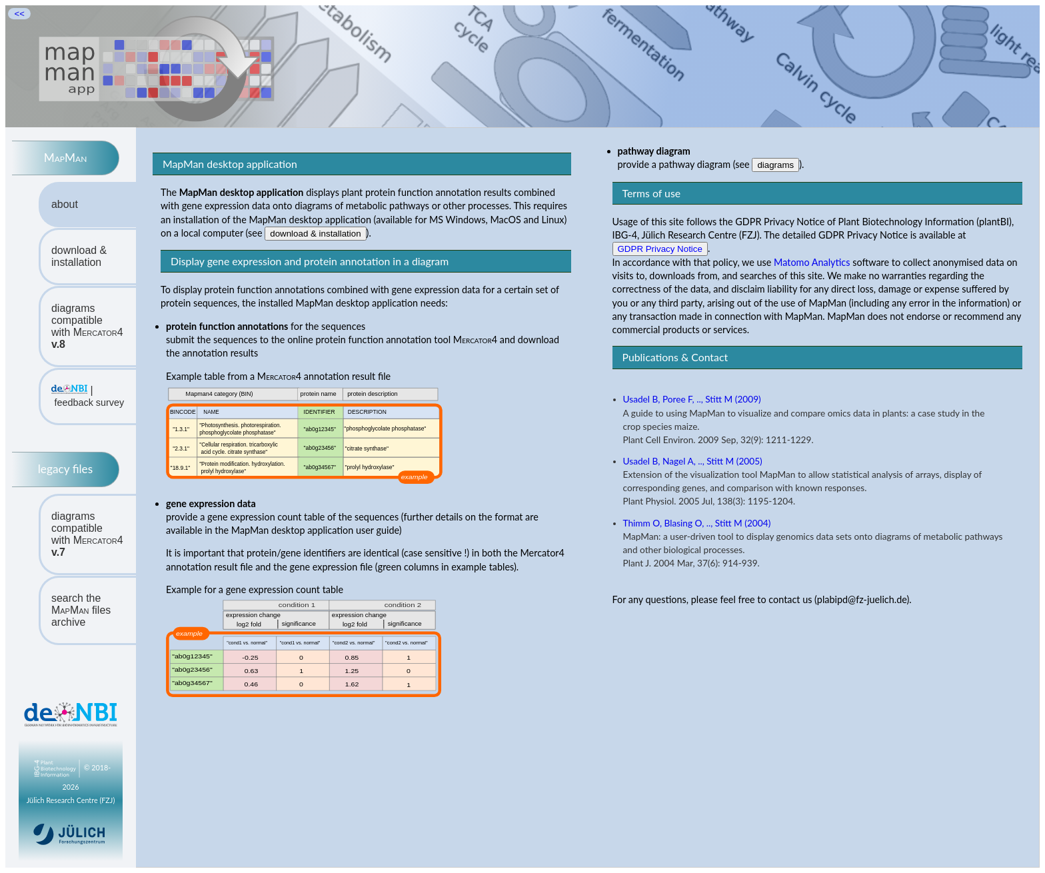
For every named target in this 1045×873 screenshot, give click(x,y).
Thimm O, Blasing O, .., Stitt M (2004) (697, 523)
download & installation (79, 256)
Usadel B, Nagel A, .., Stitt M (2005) (692, 461)
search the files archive (81, 610)
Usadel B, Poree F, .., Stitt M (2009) (692, 399)
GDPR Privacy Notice (660, 249)
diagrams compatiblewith (87, 326)
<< (19, 14)
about (64, 204)
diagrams (775, 165)
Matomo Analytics (812, 262)
